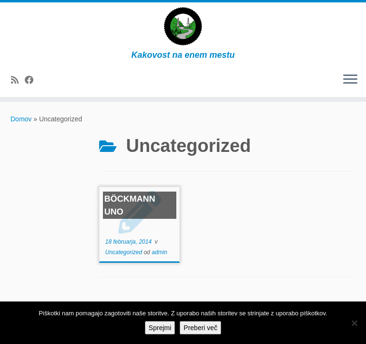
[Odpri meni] (350, 80)
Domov (20, 119)
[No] (354, 323)
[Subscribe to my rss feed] (18, 80)
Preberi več (200, 328)
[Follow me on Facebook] (32, 80)
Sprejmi (160, 328)
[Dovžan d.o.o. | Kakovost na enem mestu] (183, 26)
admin (159, 252)
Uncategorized (124, 252)
